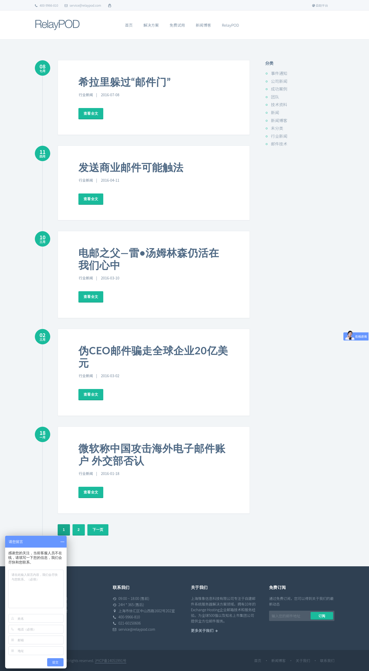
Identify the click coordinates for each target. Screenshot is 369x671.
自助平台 (320, 5)
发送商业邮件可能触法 (130, 167)
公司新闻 (279, 81)
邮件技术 (279, 144)
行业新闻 (86, 94)
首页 (129, 25)
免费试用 (177, 25)
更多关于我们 (202, 630)
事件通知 (279, 73)
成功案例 (279, 89)
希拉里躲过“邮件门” (124, 82)
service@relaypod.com (83, 5)
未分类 (277, 128)
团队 (275, 97)
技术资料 (279, 104)
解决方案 (151, 25)
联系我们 (327, 660)
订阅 (322, 616)
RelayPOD (230, 25)
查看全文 (91, 113)
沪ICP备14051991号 (110, 660)
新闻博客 (203, 25)
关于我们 (303, 660)
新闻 (275, 112)
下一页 (98, 530)
